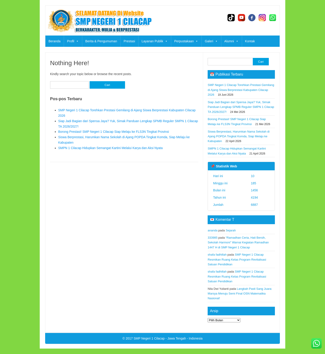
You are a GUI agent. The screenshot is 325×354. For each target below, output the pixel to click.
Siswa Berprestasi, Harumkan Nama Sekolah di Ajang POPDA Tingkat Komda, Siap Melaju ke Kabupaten (238, 136)
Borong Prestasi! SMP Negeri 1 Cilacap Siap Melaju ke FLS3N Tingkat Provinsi (113, 131)
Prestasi (129, 41)
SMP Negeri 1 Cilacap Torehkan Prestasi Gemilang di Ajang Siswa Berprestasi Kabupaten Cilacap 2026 (241, 89)
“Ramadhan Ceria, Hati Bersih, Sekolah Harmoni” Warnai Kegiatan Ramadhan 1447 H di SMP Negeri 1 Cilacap (238, 242)
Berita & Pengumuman (101, 41)
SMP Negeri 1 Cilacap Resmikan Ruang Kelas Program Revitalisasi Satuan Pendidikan (237, 259)
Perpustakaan (186, 41)
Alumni (231, 41)
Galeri (211, 41)
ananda (212, 230)
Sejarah (231, 230)
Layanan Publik (155, 41)
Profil (73, 41)
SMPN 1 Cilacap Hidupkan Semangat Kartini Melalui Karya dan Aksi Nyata (110, 148)
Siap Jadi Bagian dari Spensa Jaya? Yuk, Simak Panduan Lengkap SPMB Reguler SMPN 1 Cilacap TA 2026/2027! (241, 107)
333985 (212, 237)
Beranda (54, 41)
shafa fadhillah (217, 254)
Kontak (250, 41)
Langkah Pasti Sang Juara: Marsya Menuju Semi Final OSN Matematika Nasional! (240, 293)
